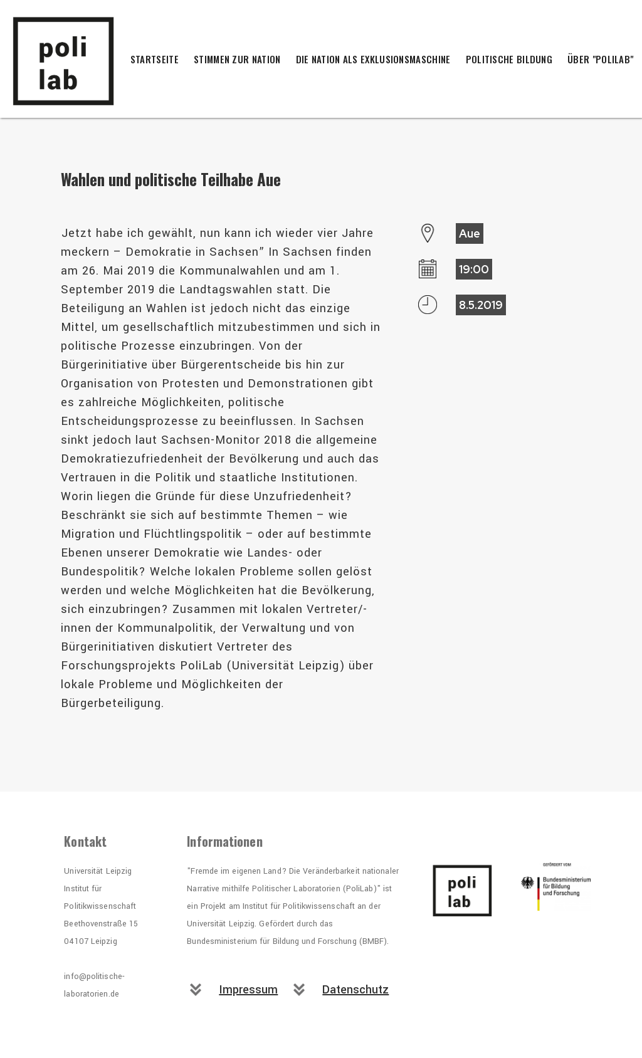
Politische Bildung (509, 59)
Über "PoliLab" (600, 59)
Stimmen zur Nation (237, 59)
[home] (75, 59)
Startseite (154, 59)
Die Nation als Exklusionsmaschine (373, 59)
